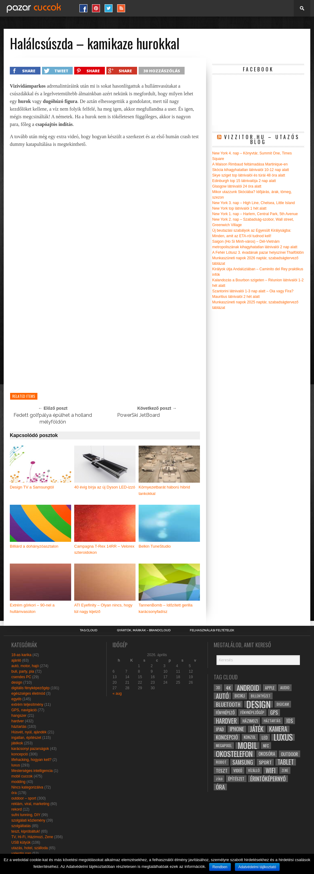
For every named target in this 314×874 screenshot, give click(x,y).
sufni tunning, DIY (25, 815)
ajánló (16, 660)
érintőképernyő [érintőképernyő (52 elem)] (268, 778)
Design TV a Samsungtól (32, 487)
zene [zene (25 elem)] (284, 770)
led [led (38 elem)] (265, 737)
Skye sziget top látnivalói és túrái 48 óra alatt (248, 175)
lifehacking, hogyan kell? (31, 760)
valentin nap (21, 853)
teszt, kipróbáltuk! (25, 831)
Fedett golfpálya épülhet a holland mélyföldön (52, 418)
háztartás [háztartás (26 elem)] (272, 720)
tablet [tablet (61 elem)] (286, 762)
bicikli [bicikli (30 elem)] (240, 696)
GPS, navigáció (24, 710)
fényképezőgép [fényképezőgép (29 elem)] (252, 712)
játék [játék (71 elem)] (256, 729)
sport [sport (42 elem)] (265, 762)
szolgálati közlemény (28, 820)
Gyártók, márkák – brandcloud (143, 630)
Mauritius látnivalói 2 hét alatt (236, 296)
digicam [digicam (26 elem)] (283, 704)
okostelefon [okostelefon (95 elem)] (234, 753)
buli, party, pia (22, 671)
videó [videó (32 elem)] (237, 770)
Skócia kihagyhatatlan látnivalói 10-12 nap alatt (250, 170)
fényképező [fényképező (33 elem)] (225, 712)
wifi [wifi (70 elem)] (271, 770)
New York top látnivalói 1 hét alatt (239, 208)
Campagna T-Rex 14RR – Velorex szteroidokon (104, 549)
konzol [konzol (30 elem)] (250, 737)
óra (14, 793)
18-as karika (21, 655)
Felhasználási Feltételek (212, 630)
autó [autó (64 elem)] (222, 696)
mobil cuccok (22, 776)
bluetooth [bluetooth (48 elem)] (228, 704)
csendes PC (21, 677)
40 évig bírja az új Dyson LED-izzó (104, 487)
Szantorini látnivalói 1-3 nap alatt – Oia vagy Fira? (252, 291)
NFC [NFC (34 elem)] (266, 745)
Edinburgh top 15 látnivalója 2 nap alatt (244, 181)
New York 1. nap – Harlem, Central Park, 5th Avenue (255, 214)
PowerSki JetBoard (138, 415)
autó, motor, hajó (25, 666)
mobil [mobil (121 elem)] (247, 745)
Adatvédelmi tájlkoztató (257, 867)
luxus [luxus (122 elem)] (283, 737)
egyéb (16, 699)
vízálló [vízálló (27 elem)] (254, 770)
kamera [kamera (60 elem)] (278, 729)
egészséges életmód (28, 693)
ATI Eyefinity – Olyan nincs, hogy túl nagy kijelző (103, 608)
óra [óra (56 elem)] (220, 787)
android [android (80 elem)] (248, 687)
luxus (15, 765)
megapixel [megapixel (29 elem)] (224, 745)
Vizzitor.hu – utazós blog (262, 139)
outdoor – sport (23, 798)
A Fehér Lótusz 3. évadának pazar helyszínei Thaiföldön (258, 252)
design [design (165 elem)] (258, 704)
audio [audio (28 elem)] (284, 687)
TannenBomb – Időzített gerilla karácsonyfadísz (166, 608)
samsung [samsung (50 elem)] (242, 762)
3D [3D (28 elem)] (218, 687)
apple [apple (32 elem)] (269, 688)
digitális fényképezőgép (30, 688)
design (16, 682)
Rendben (220, 867)
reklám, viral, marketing (30, 804)
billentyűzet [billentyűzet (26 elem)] (260, 695)
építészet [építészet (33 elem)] (236, 779)
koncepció (19, 754)
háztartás (18, 726)
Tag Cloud (88, 630)
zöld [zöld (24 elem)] (219, 778)
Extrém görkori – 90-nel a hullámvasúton (32, 608)
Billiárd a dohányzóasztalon (34, 546)
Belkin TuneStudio (155, 546)
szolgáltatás (21, 826)
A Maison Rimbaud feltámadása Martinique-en (250, 164)
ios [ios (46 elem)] (289, 720)
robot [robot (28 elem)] (221, 762)
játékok (17, 743)
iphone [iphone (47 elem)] (237, 729)
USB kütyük (21, 842)
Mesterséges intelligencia (32, 771)
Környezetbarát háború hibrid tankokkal (164, 490)
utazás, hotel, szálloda (29, 848)
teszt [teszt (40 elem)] (222, 770)
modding (18, 782)
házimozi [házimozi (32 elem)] (250, 721)
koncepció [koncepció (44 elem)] (227, 737)
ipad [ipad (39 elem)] (220, 729)
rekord (16, 809)
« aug (117, 693)
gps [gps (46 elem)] (274, 712)
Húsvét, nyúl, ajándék (29, 732)
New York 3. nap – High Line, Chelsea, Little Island (253, 203)
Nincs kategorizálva (27, 787)
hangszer (18, 715)
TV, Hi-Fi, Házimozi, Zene (32, 837)
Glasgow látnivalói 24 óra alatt (236, 186)
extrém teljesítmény (27, 704)
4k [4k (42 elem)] (228, 687)
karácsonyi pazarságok (30, 749)
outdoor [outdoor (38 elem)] (289, 753)
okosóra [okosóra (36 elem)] (266, 753)
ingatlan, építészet (26, 737)
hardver (17, 721)
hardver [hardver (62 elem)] (226, 720)
